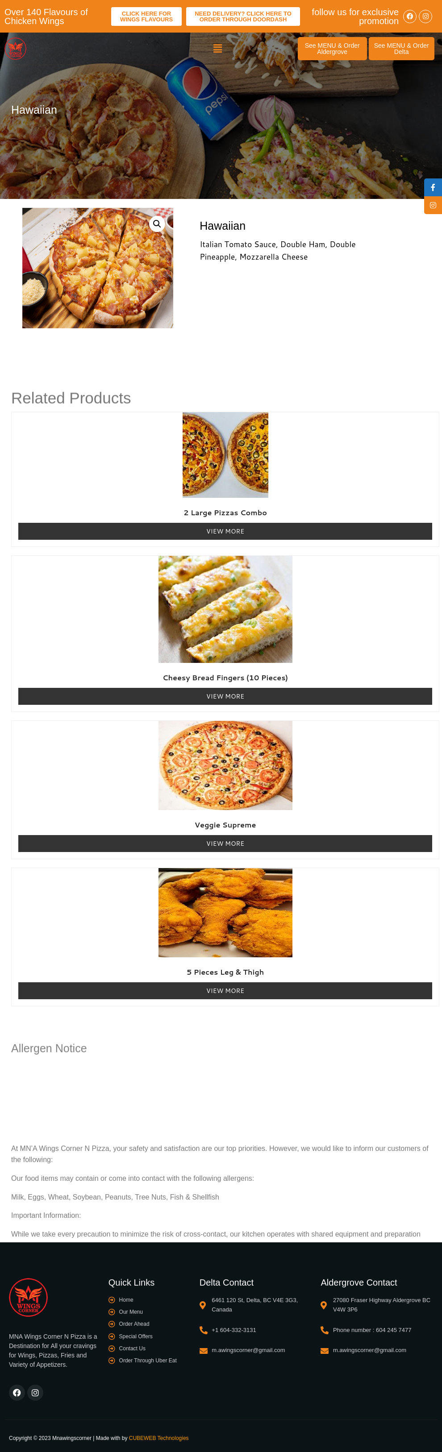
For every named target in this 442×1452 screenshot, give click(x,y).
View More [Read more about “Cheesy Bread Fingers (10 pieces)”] (225, 696)
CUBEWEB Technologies (159, 1438)
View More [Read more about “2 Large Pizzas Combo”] (225, 531)
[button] (217, 48)
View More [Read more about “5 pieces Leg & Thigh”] (225, 990)
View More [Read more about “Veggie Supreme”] (225, 843)
